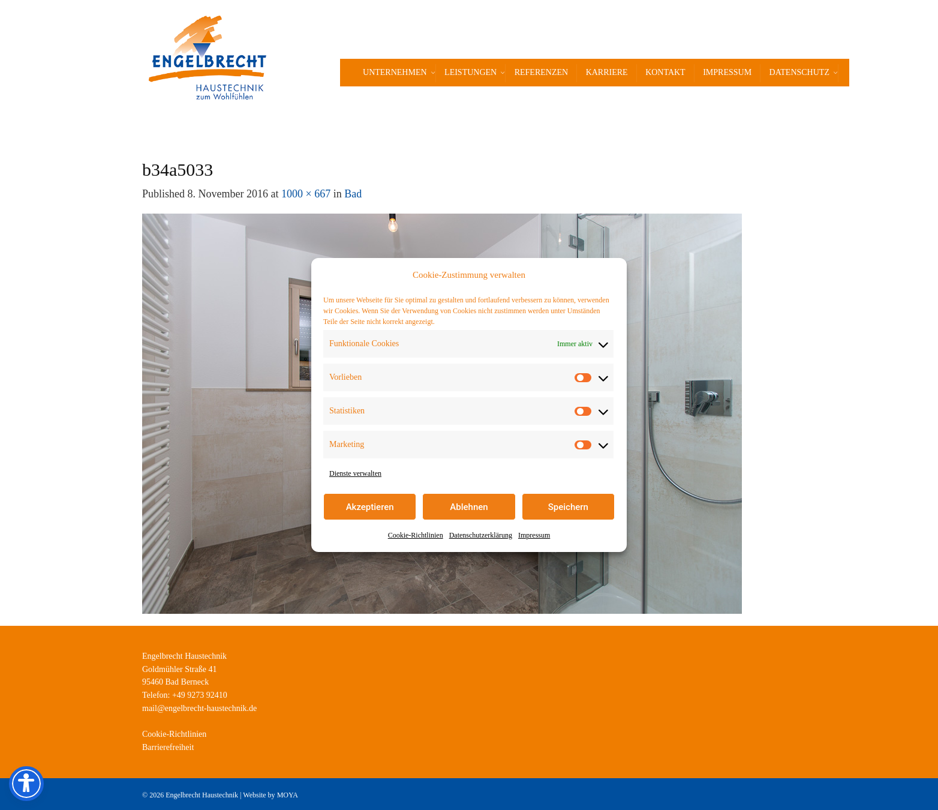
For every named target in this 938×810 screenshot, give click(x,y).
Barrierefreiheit (168, 747)
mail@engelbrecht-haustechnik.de (199, 708)
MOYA (287, 795)
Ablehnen (469, 507)
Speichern (568, 507)
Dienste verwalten (355, 473)
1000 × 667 (305, 194)
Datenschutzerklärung (480, 535)
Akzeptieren (370, 507)
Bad (353, 194)
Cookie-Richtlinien (415, 535)
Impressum (534, 535)
